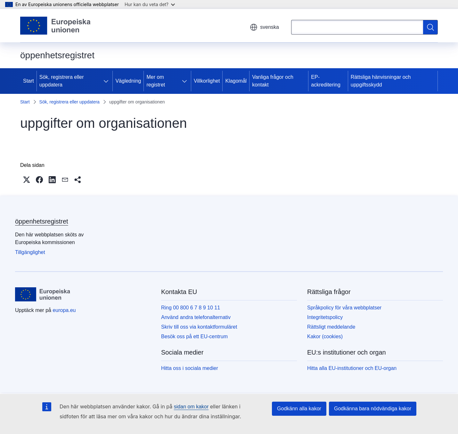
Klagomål (236, 81)
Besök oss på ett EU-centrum (194, 336)
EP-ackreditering (325, 80)
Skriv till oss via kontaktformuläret (199, 327)
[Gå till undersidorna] (107, 81)
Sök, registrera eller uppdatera (61, 80)
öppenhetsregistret (41, 221)
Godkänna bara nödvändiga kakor (372, 408)
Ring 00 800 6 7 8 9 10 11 (190, 307)
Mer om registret (155, 80)
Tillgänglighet (30, 252)
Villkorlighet (207, 81)
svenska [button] (264, 27)
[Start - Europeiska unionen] (55, 26)
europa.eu (64, 310)
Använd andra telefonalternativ (196, 317)
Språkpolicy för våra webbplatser (344, 307)
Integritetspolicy (325, 317)
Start (28, 81)
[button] (26, 180)
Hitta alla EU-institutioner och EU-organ (352, 368)
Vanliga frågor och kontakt (272, 80)
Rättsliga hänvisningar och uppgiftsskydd (381, 80)
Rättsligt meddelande (331, 327)
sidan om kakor (191, 406)
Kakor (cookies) (325, 336)
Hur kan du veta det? (150, 4)
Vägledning (128, 81)
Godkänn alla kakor (299, 408)
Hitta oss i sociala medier (189, 368)
